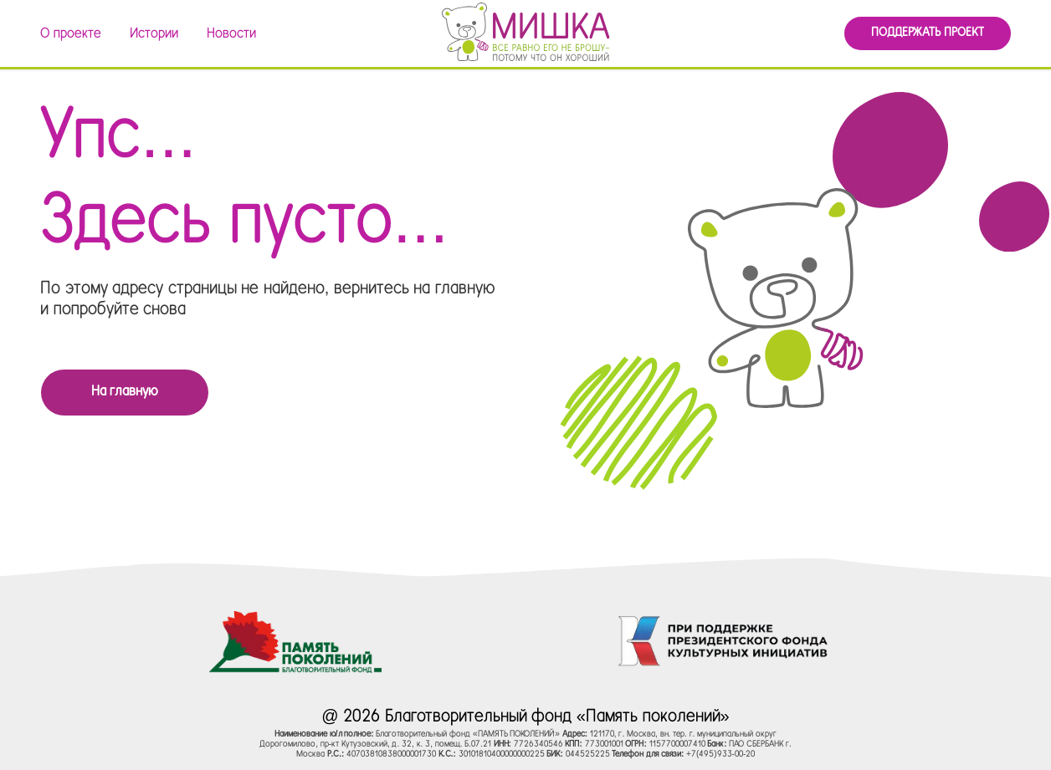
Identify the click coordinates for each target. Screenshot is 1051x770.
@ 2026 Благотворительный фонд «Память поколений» (525, 716)
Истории (154, 34)
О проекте (70, 34)
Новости (231, 34)
